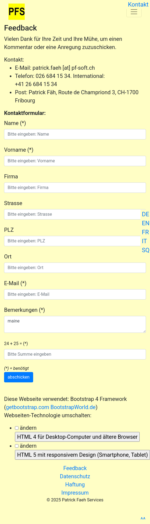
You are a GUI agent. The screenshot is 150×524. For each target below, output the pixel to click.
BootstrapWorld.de (73, 407)
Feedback (75, 468)
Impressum (75, 492)
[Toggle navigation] (134, 11)
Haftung (75, 484)
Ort (8, 256)
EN (145, 223)
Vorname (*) (18, 150)
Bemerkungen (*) (24, 310)
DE (145, 214)
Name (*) (15, 123)
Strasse (13, 203)
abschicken (19, 377)
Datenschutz (75, 476)
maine (75, 324)
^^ (142, 519)
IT (144, 241)
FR (145, 232)
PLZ (9, 230)
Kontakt (138, 4)
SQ (145, 250)
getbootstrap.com (27, 407)
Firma (11, 176)
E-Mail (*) (15, 283)
